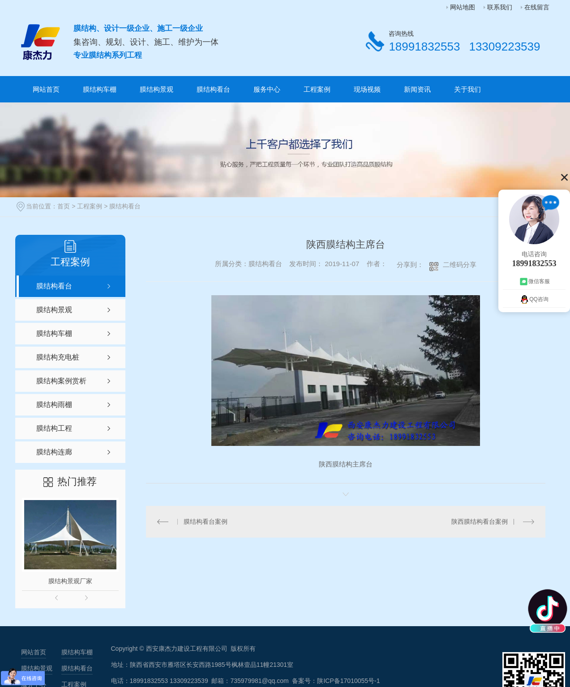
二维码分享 (459, 264)
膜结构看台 (213, 89)
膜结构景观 (156, 89)
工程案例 (317, 89)
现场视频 (367, 89)
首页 (63, 206)
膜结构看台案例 (205, 521)
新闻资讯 (417, 89)
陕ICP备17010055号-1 (348, 680)
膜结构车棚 (99, 89)
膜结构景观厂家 (70, 581)
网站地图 (462, 7)
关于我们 (467, 89)
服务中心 (266, 89)
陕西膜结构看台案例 (479, 521)
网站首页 (46, 89)
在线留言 (536, 7)
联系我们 (499, 7)
